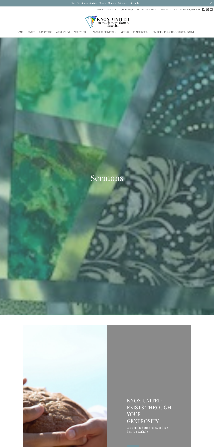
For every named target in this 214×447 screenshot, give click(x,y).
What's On (81, 32)
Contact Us (112, 9)
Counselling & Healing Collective (175, 32)
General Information (190, 9)
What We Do (63, 32)
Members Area (169, 9)
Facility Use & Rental (147, 9)
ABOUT (31, 32)
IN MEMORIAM (140, 32)
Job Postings (127, 9)
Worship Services (105, 32)
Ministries (45, 32)
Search (100, 9)
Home (20, 32)
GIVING (125, 32)
